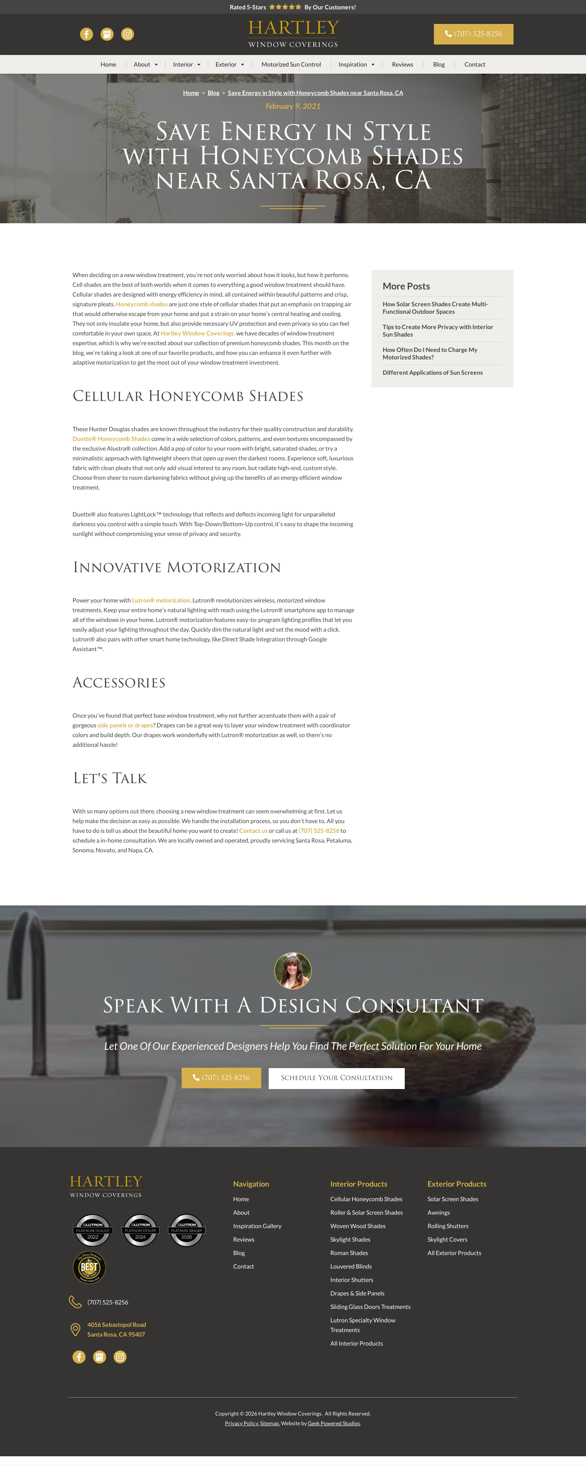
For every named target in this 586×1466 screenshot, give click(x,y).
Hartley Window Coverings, (198, 333)
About (241, 1212)
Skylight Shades (350, 1239)
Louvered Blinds (351, 1266)
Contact (475, 64)
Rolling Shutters (448, 1225)
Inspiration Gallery (257, 1225)
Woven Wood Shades (358, 1225)
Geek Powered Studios (334, 1423)
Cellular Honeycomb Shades (366, 1198)
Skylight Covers (448, 1239)
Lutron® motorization (161, 600)
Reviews (402, 64)
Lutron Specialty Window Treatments (362, 1324)
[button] (145, 64)
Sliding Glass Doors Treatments (370, 1306)
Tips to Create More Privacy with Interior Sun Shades (438, 330)
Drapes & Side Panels (357, 1293)
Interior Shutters (351, 1279)
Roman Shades (349, 1252)
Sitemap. (270, 1423)
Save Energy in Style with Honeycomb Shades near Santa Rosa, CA (315, 92)
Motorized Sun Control (291, 64)
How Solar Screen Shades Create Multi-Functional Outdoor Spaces (435, 307)
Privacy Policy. (242, 1423)
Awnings (439, 1212)
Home (108, 64)
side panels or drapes (125, 725)
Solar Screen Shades (453, 1198)
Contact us (253, 830)
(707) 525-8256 (319, 830)
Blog (439, 64)
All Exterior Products (454, 1252)
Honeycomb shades (142, 303)
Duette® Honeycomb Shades (111, 438)
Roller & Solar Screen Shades (366, 1212)
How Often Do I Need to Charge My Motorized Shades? (430, 353)
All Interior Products (356, 1343)
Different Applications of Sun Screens (433, 372)
